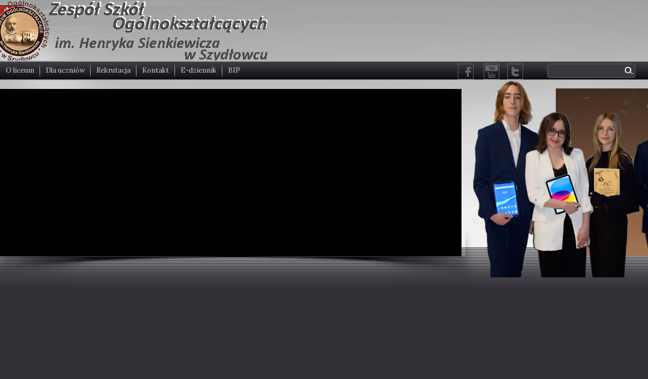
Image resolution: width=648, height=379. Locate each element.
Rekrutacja (113, 70)
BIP (234, 70)
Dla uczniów (65, 70)
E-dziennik (199, 70)
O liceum (20, 70)
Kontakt (155, 70)
